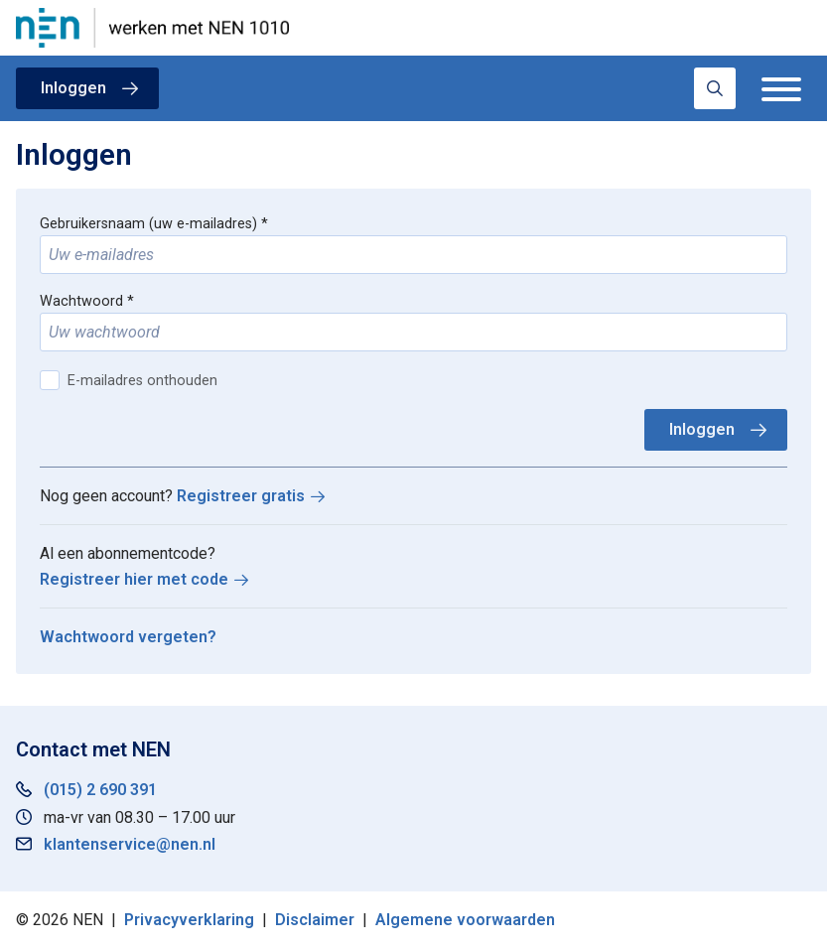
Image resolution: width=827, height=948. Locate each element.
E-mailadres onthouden (142, 380)
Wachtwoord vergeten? (128, 636)
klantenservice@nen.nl (129, 844)
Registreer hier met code (134, 579)
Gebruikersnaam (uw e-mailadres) (148, 223)
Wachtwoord (81, 301)
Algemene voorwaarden (465, 919)
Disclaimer (314, 919)
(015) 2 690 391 (100, 789)
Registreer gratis (241, 495)
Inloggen (73, 87)
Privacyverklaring (189, 919)
